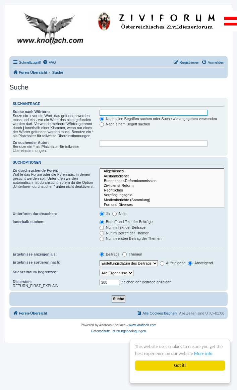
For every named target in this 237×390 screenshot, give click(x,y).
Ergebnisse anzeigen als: (35, 254)
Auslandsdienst (162, 176)
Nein (119, 214)
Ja (105, 214)
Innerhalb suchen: (29, 222)
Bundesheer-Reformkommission (162, 181)
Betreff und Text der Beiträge (126, 222)
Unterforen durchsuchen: (35, 214)
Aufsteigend (173, 263)
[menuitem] (49, 62)
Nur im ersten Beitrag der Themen (131, 238)
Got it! (180, 365)
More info (203, 353)
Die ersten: (22, 282)
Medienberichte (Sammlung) (162, 200)
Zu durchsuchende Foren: (35, 170)
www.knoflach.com (143, 325)
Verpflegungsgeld (162, 195)
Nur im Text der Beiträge (122, 227)
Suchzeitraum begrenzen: (35, 272)
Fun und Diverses (162, 205)
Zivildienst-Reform (162, 185)
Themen (132, 254)
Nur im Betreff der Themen (125, 233)
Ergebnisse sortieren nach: (36, 262)
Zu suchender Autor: (31, 143)
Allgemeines (162, 171)
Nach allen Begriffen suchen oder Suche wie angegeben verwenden (158, 119)
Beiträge (110, 254)
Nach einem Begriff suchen (125, 124)
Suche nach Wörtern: (31, 112)
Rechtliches (162, 190)
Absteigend (200, 263)
